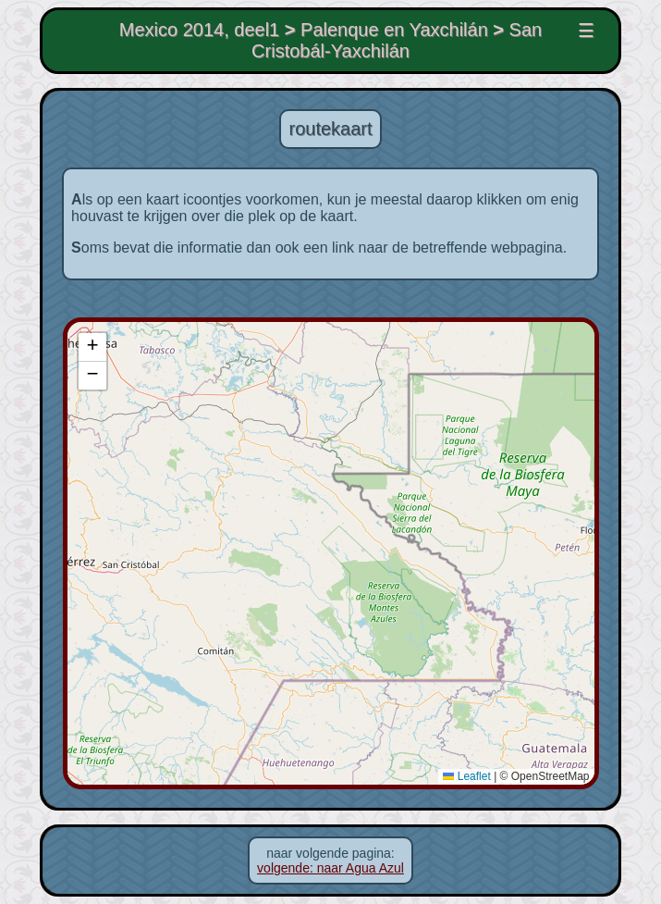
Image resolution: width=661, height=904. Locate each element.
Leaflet (471, 776)
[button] (88, 347)
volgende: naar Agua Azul (330, 868)
